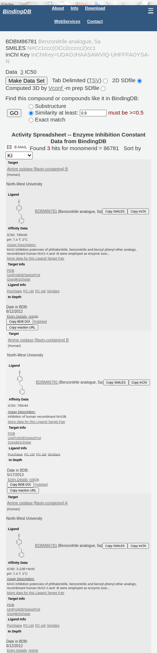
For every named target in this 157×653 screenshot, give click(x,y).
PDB (10, 270)
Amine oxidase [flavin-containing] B (37, 169)
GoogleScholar (19, 279)
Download (95, 8)
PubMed (40, 321)
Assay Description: (21, 245)
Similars (53, 291)
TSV (94, 80)
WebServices (67, 21)
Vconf (56, 88)
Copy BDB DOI (19, 321)
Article (33, 316)
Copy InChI (138, 211)
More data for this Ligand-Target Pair (35, 258)
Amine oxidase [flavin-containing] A (37, 503)
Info (74, 8)
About (58, 8)
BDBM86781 (46, 211)
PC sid (40, 291)
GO (14, 113)
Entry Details (17, 316)
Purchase (14, 291)
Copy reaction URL (22, 327)
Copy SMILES (115, 211)
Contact (95, 21)
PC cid (28, 291)
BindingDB (17, 11)
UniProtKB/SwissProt (23, 275)
